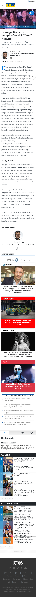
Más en (18, 260)
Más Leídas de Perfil (9, 504)
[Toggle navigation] (3, 5)
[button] (33, 77)
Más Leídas (5, 455)
